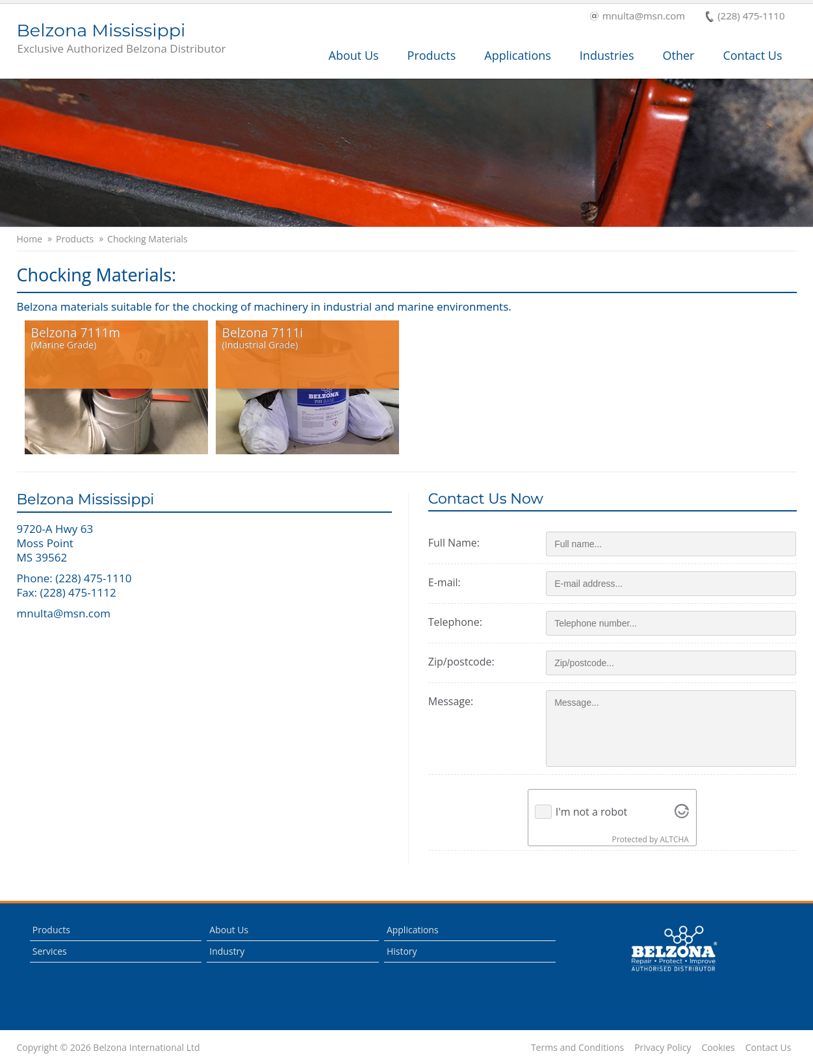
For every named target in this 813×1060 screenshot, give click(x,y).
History (402, 951)
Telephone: (460, 622)
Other (679, 55)
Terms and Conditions (577, 1047)
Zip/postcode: (466, 661)
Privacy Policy (662, 1047)
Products (431, 55)
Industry (226, 951)
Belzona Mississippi (121, 39)
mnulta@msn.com (637, 16)
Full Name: (458, 543)
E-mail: (449, 582)
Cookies (718, 1047)
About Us (354, 55)
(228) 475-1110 (745, 16)
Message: (455, 701)
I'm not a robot (594, 812)
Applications (517, 55)
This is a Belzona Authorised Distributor (674, 949)
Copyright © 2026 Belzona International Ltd (108, 1047)
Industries (607, 55)
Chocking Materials (147, 239)
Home (30, 239)
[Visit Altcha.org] (684, 812)
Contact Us (752, 55)
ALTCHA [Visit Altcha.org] (676, 839)
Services (49, 951)
